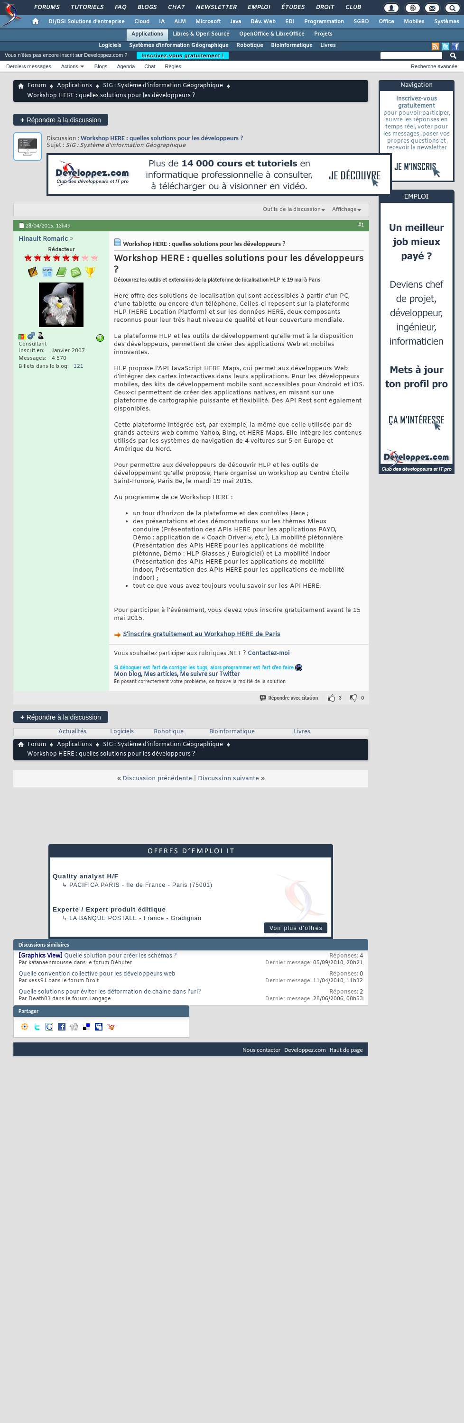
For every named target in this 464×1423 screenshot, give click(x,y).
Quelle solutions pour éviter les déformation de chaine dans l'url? (110, 992)
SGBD (361, 21)
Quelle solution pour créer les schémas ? (120, 956)
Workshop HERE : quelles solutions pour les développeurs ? (162, 138)
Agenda (126, 66)
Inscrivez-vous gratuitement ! (182, 55)
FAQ (120, 7)
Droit (324, 7)
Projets (323, 34)
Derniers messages (28, 66)
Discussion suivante (228, 779)
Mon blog (127, 674)
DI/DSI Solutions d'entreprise (86, 21)
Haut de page (346, 1049)
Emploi (258, 7)
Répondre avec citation (289, 698)
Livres (328, 45)
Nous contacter (261, 1049)
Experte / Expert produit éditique (109, 909)
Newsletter (216, 7)
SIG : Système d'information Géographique (163, 86)
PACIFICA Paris (94, 885)
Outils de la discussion (292, 209)
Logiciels (110, 45)
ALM (180, 21)
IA (162, 21)
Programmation (324, 21)
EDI (290, 21)
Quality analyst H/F (86, 876)
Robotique (249, 45)
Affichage (344, 209)
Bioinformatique (292, 45)
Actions (69, 66)
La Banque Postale (103, 918)
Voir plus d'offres (296, 928)
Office (386, 21)
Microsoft (208, 21)
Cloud (141, 21)
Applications (147, 34)
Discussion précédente (157, 779)
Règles (173, 66)
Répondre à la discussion (60, 120)
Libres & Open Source (201, 34)
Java (235, 21)
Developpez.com (305, 1049)
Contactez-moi (268, 653)
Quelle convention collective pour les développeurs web (97, 974)
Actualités (72, 732)
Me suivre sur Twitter (210, 674)
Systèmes (446, 21)
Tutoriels (86, 7)
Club (352, 7)
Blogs (146, 7)
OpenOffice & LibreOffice (272, 34)
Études (292, 7)
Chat (176, 7)
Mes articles (160, 674)
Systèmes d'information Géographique (179, 45)
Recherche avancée (434, 66)
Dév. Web (263, 21)
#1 (361, 224)
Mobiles (414, 21)
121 (79, 366)
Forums (46, 7)
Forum (37, 86)
